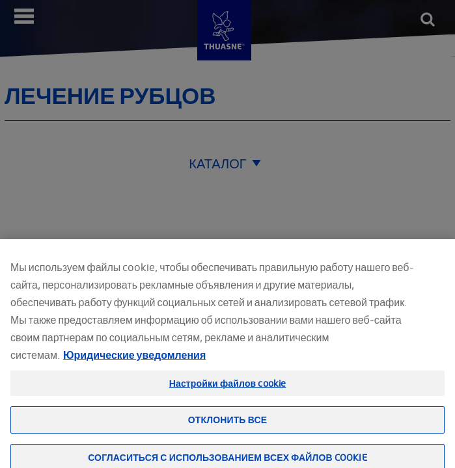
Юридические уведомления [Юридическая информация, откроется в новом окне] (134, 365)
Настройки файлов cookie (227, 393)
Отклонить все (227, 430)
